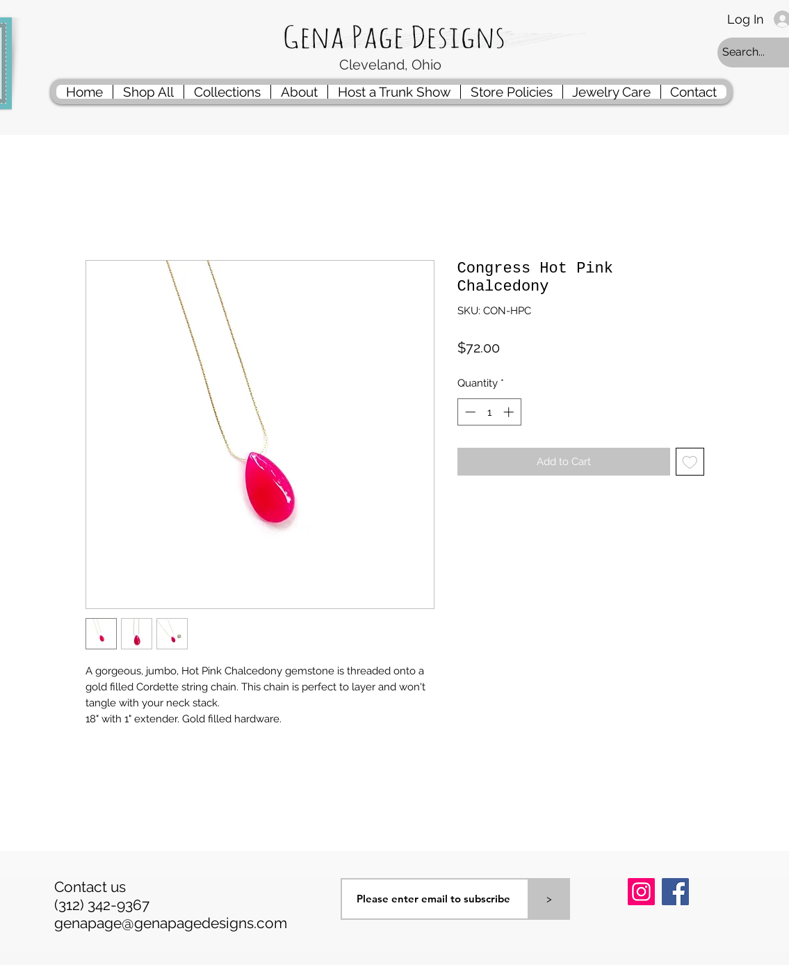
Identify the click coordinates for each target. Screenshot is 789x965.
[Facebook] (675, 891)
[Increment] (510, 412)
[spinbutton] (489, 412)
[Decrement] (468, 412)
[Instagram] (641, 891)
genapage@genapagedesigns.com (170, 923)
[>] (549, 899)
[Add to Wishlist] (690, 462)
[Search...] (754, 52)
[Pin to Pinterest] (645, 928)
